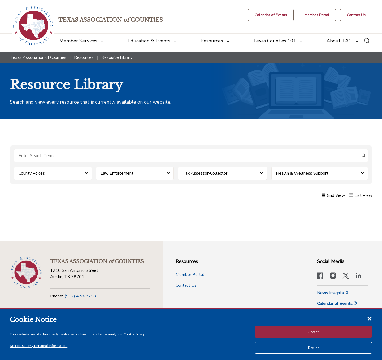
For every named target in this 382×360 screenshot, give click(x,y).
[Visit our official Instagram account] (333, 276)
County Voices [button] (32, 173)
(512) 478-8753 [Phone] (80, 296)
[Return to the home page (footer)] (26, 273)
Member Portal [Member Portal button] (190, 275)
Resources (84, 57)
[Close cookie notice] (369, 318)
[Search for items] (186, 156)
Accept (313, 332)
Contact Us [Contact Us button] (186, 285)
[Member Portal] (317, 15)
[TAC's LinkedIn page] (358, 276)
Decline (313, 348)
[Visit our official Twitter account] (345, 276)
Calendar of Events (337, 303)
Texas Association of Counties (38, 57)
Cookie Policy (134, 334)
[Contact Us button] (356, 15)
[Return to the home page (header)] (33, 25)
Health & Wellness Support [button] (302, 173)
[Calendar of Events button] (271, 15)
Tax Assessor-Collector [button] (205, 173)
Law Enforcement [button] (117, 173)
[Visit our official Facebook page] (320, 276)
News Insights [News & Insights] (333, 293)
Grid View (333, 195)
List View (360, 195)
